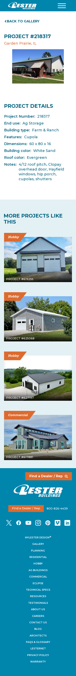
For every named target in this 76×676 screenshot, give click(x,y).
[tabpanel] (38, 66)
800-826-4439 (57, 508)
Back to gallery (22, 21)
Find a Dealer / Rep (48, 476)
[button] (62, 5)
